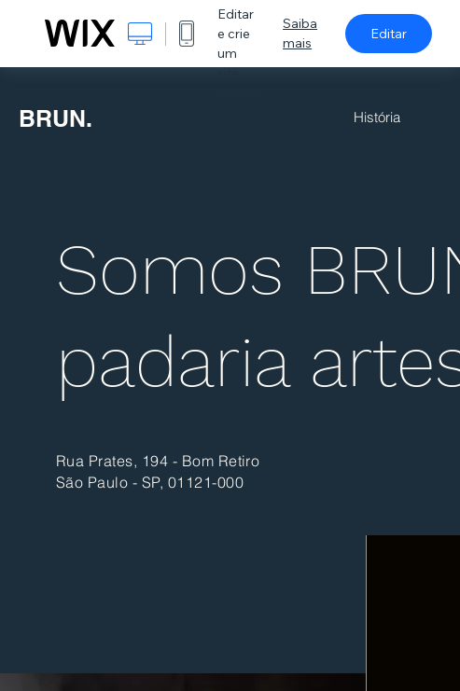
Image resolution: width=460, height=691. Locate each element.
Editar (388, 33)
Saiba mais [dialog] (300, 33)
